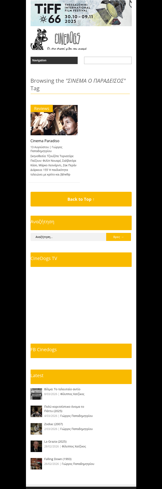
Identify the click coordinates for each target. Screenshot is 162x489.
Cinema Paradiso (45, 140)
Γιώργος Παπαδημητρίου (47, 149)
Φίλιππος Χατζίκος (72, 394)
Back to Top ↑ (80, 199)
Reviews (41, 108)
